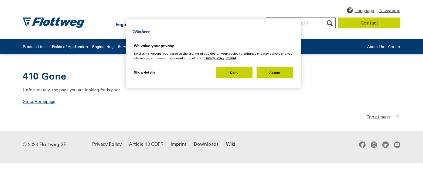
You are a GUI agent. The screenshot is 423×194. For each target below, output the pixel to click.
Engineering (122, 46)
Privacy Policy (107, 144)
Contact (369, 23)
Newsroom (389, 10)
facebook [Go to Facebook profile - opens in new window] (362, 144)
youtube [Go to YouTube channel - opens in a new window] (397, 144)
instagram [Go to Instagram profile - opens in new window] (374, 144)
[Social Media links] (379, 144)
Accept (274, 73)
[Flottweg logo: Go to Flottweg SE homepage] (54, 23)
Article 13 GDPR (146, 144)
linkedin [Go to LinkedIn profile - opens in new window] (385, 144)
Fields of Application (80, 46)
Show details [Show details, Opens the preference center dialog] (144, 72)
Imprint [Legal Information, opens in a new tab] (231, 58)
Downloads (206, 144)
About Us (368, 46)
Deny (234, 73)
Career (394, 46)
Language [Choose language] (364, 10)
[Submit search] (329, 23)
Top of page (378, 116)
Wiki (230, 144)
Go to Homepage (39, 101)
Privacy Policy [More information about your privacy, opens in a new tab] (214, 58)
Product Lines (36, 46)
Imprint (179, 144)
